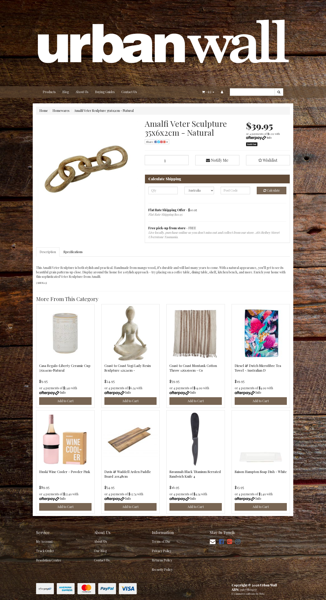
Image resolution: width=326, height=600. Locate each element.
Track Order (45, 551)
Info (269, 137)
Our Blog (100, 551)
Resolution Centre (48, 560)
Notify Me (217, 160)
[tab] (48, 252)
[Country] (199, 190)
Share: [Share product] (157, 141)
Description (48, 252)
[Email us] (213, 541)
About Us (81, 92)
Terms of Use (161, 541)
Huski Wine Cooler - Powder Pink (64, 471)
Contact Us (129, 92)
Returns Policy (162, 560)
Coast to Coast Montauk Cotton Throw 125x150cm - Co (193, 368)
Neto (261, 593)
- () (208, 92)
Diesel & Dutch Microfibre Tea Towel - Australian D (258, 368)
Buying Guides (105, 92)
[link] (221, 541)
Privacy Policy (161, 551)
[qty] (163, 190)
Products (49, 92)
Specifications (73, 252)
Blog (65, 92)
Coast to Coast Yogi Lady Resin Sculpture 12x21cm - (127, 368)
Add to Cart (65, 401)
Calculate (271, 190)
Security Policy (162, 569)
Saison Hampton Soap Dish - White (261, 471)
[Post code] (235, 190)
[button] (268, 160)
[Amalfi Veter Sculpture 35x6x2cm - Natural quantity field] (167, 160)
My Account (44, 541)
